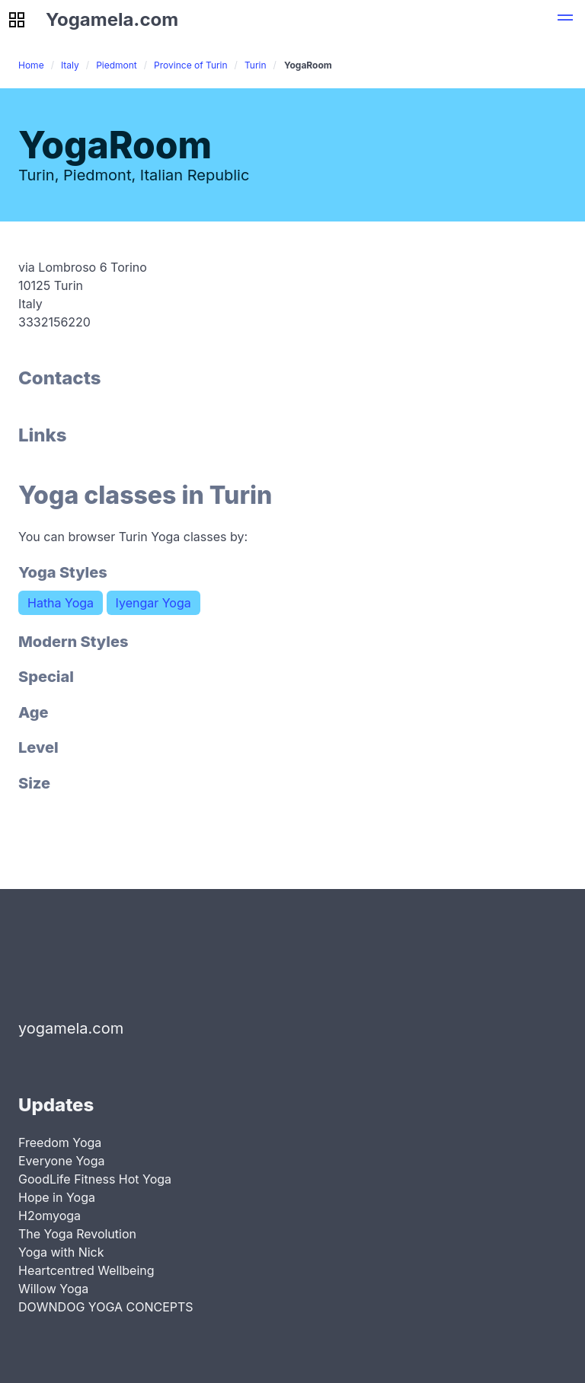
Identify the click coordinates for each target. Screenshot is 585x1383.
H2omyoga (49, 1215)
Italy (70, 65)
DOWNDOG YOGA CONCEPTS (105, 1306)
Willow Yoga (53, 1288)
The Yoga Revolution (77, 1233)
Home (31, 65)
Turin (256, 65)
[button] (565, 20)
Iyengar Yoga (153, 602)
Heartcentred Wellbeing (86, 1270)
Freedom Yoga (59, 1142)
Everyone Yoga (61, 1160)
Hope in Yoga (56, 1197)
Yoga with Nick (61, 1252)
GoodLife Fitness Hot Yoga (94, 1179)
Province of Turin (191, 65)
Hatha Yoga (60, 602)
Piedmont (116, 65)
